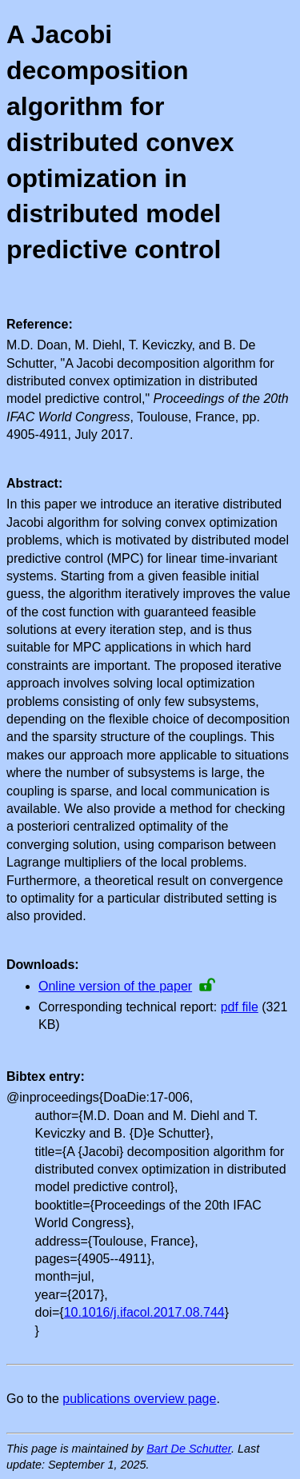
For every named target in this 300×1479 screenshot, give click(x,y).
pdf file (239, 1007)
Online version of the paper (115, 986)
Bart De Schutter (188, 1448)
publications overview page (139, 1398)
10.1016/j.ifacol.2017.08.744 (144, 1312)
